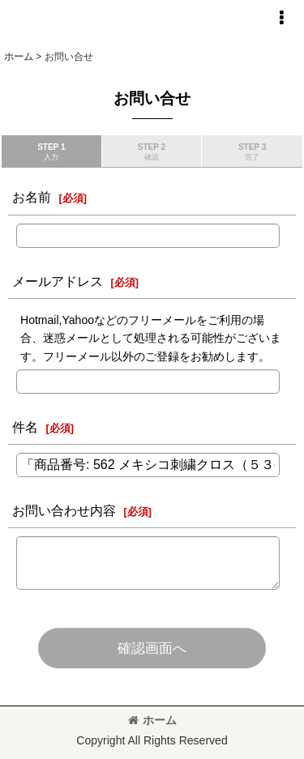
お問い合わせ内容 (64, 510)
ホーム (152, 720)
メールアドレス (57, 281)
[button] (281, 18)
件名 (25, 427)
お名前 (31, 197)
